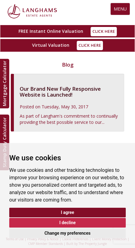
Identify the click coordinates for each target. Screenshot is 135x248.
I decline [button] (67, 222)
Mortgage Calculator (4, 84)
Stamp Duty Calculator (4, 142)
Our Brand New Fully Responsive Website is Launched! (60, 91)
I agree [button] (67, 212)
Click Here (103, 31)
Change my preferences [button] (67, 233)
